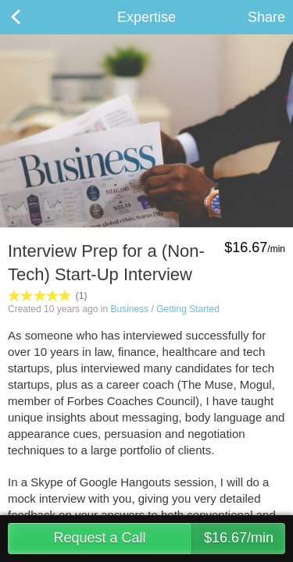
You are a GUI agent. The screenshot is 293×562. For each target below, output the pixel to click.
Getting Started (188, 309)
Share (266, 17)
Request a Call (169, 538)
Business (129, 309)
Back (31, 17)
